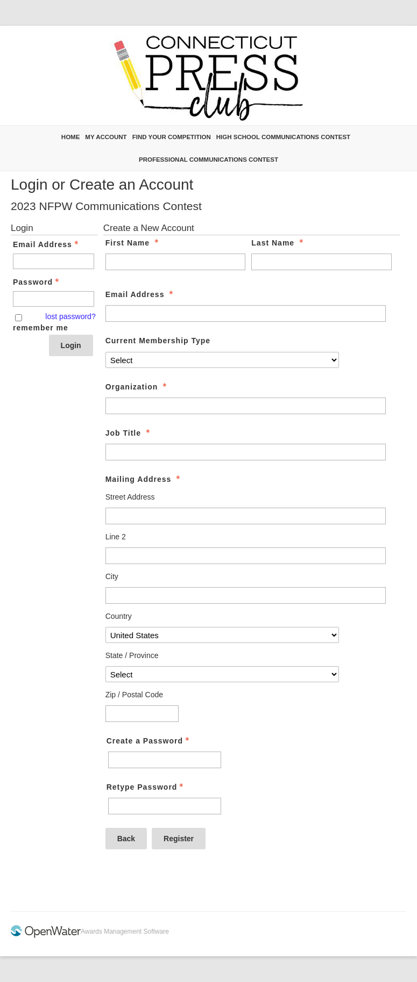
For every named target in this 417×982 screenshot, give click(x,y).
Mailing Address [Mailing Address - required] (144, 479)
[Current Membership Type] (222, 360)
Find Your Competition (171, 137)
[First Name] (175, 262)
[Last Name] (321, 262)
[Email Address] (245, 313)
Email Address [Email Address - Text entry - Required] (47, 244)
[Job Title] (245, 452)
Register (179, 838)
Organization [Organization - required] (137, 386)
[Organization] (245, 406)
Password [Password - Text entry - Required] (37, 282)
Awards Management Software (125, 931)
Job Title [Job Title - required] (128, 433)
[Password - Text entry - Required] (53, 299)
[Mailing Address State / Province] (222, 674)
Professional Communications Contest (208, 159)
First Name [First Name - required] (133, 243)
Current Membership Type (157, 340)
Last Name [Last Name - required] (278, 243)
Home (70, 137)
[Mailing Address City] (245, 595)
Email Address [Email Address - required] (140, 294)
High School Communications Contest (283, 137)
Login (71, 345)
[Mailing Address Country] (222, 635)
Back (126, 838)
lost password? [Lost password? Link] (70, 316)
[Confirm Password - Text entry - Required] (164, 806)
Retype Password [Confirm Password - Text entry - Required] (146, 787)
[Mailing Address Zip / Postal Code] (142, 713)
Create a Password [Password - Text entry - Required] (149, 740)
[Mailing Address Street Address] (245, 516)
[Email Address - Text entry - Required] (53, 261)
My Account (105, 137)
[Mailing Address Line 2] (245, 555)
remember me (40, 327)
